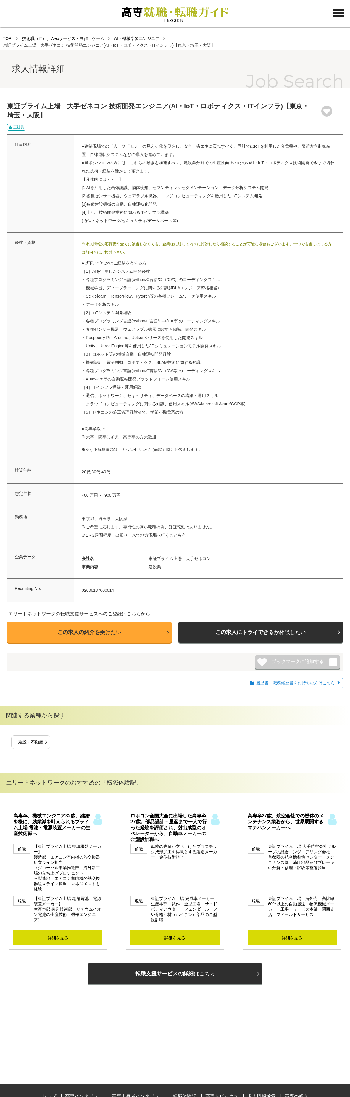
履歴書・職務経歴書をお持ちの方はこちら (295, 682)
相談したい (260, 632)
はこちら (175, 973)
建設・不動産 (30, 742)
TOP (7, 38)
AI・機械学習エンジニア (136, 38)
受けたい (89, 632)
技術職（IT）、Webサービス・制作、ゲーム (63, 38)
